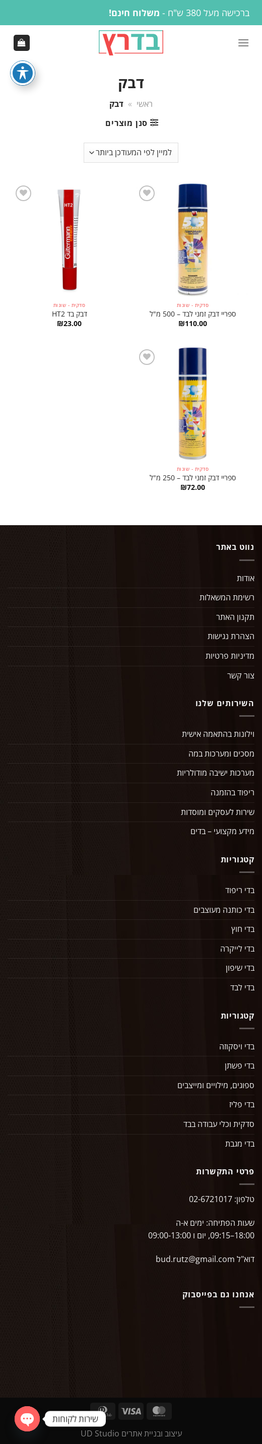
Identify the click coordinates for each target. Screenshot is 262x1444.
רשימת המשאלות (227, 597)
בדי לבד (242, 987)
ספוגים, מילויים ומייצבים (215, 1085)
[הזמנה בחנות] (131, 153)
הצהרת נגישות (231, 636)
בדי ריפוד (239, 890)
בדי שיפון (240, 967)
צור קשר (240, 675)
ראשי (145, 103)
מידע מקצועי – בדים (222, 831)
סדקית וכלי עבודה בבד (218, 1123)
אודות (245, 578)
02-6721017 (210, 1199)
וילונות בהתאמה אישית (218, 733)
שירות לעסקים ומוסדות (217, 812)
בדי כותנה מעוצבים (223, 909)
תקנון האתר (235, 616)
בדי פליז (241, 1104)
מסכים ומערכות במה (221, 753)
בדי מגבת (239, 1143)
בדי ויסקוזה (236, 1046)
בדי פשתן (239, 1065)
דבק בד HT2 (69, 314)
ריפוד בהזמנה (232, 792)
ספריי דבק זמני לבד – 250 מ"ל (193, 477)
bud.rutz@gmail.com (195, 1259)
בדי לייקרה (237, 948)
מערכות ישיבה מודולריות (215, 772)
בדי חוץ (242, 928)
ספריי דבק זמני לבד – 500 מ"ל (193, 314)
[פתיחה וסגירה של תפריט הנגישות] (23, 73)
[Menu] (243, 42)
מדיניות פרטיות (230, 655)
